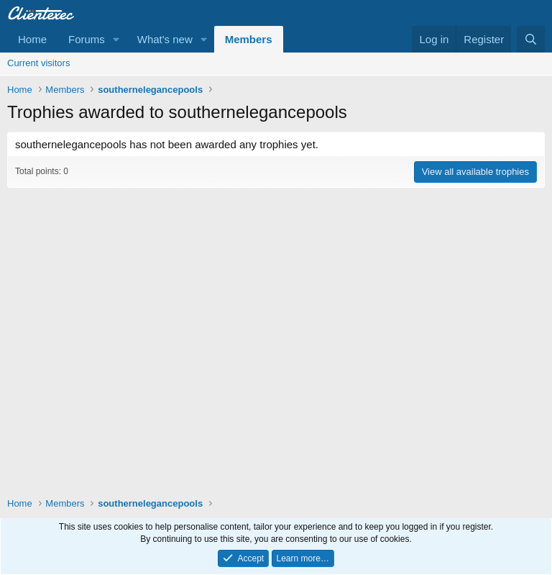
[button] (116, 39)
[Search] (531, 39)
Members (248, 39)
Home (32, 39)
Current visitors (38, 63)
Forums (86, 39)
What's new (165, 39)
